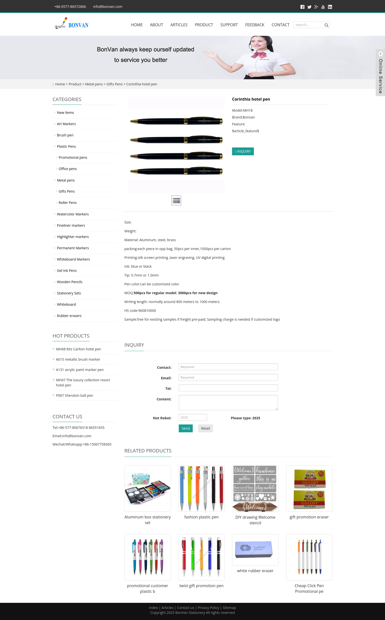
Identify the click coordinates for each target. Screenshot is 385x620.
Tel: (168, 388)
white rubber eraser (255, 570)
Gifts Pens (115, 84)
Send (186, 428)
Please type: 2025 (245, 418)
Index (153, 607)
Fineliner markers (71, 225)
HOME (137, 24)
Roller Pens (68, 202)
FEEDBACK (254, 24)
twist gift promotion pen (201, 585)
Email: (166, 378)
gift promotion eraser (309, 517)
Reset (205, 428)
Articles (167, 607)
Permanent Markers (73, 248)
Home (60, 84)
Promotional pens (73, 157)
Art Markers (66, 123)
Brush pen (65, 135)
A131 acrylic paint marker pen (80, 369)
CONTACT (280, 24)
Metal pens (94, 84)
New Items (65, 112)
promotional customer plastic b (147, 588)
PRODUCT (204, 24)
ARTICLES (178, 24)
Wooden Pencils (69, 281)
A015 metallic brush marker (78, 359)
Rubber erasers (69, 315)
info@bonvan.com (107, 6)
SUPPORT (229, 24)
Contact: (164, 367)
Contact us (185, 607)
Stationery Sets (69, 293)
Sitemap (229, 607)
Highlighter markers (73, 236)
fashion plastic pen (201, 517)
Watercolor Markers (73, 214)
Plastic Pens (66, 146)
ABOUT (156, 24)
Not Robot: (162, 418)
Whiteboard (66, 304)
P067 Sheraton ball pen (74, 395)
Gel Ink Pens (67, 270)
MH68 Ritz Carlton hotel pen (78, 349)
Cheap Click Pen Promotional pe (309, 588)
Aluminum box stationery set (147, 519)
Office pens (68, 168)
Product (75, 84)
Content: (164, 399)
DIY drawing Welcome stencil (255, 520)
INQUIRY (243, 151)
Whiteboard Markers (73, 259)
